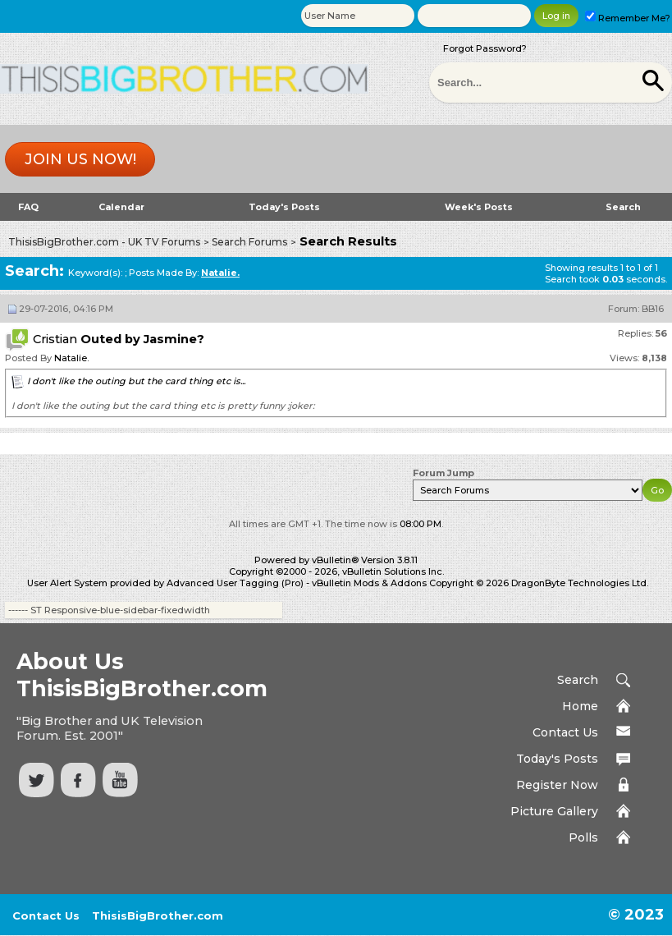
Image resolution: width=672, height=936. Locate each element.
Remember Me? (627, 18)
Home (580, 706)
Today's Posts (284, 207)
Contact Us (565, 732)
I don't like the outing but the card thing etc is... (136, 381)
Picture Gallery (554, 811)
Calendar (121, 207)
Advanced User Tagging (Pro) (235, 583)
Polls (583, 837)
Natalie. (71, 358)
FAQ (28, 207)
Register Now (557, 785)
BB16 (653, 308)
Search (623, 207)
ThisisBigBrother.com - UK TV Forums (104, 242)
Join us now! (80, 159)
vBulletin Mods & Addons (369, 583)
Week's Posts (479, 207)
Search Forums (249, 242)
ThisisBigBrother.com (157, 915)
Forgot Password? (485, 48)
